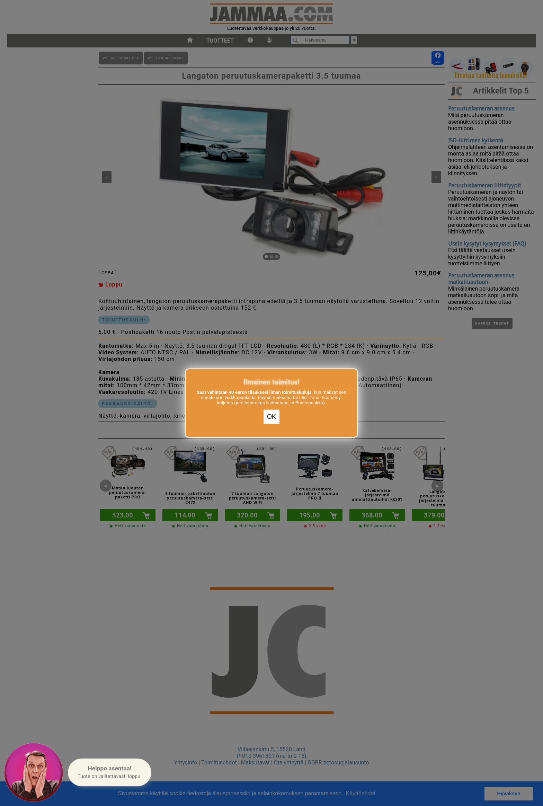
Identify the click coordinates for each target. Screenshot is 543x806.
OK (271, 416)
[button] (109, 772)
